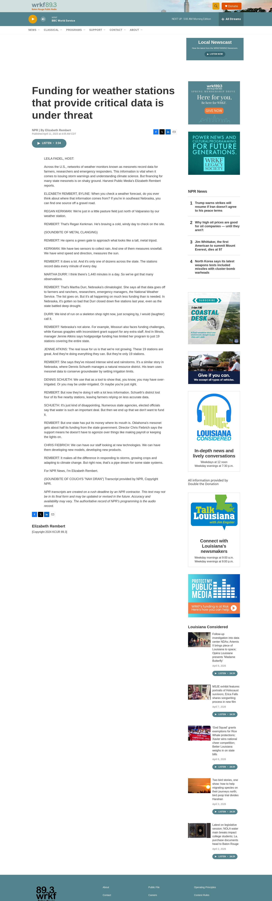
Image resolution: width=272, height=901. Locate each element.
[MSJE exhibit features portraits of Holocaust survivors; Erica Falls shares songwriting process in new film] (199, 698)
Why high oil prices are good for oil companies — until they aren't (217, 232)
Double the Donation (203, 490)
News (32, 36)
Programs (74, 36)
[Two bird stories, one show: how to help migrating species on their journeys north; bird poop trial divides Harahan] (199, 791)
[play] (33, 25)
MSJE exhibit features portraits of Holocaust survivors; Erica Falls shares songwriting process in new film (225, 700)
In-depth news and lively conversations (214, 459)
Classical (51, 36)
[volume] (43, 25)
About (134, 36)
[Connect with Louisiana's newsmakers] (214, 519)
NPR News (197, 197)
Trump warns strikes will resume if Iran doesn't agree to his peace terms (215, 212)
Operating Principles (205, 893)
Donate (234, 9)
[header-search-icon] (217, 9)
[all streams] (231, 25)
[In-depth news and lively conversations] (214, 423)
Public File (154, 893)
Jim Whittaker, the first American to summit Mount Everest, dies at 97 (215, 251)
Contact (116, 36)
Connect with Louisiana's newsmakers (214, 552)
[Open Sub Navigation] (39, 36)
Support (95, 36)
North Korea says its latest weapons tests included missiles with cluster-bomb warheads (215, 273)
